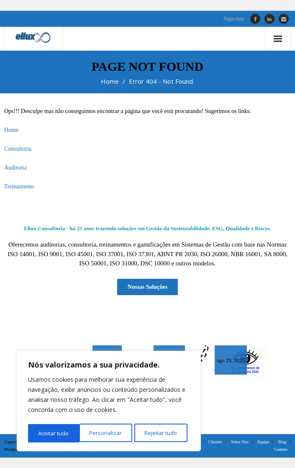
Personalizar (53, 433)
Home (110, 81)
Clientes (215, 441)
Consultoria (17, 149)
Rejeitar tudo (108, 433)
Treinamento (19, 186)
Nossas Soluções (147, 286)
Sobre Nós (240, 441)
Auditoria (15, 168)
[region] (109, 402)
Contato (280, 449)
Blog (282, 441)
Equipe (263, 441)
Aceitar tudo (164, 433)
